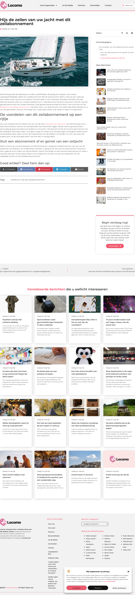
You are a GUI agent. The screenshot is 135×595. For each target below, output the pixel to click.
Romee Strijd (109, 536)
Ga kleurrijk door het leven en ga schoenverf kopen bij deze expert (15, 374)
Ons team (51, 528)
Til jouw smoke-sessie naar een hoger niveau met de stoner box (118, 322)
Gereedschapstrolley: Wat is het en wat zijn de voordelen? (84, 322)
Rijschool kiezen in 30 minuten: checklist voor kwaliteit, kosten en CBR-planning (113, 144)
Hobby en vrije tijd (9, 29)
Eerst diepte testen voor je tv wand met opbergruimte (111, 128)
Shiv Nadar (108, 550)
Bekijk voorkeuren (119, 588)
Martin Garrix (90, 550)
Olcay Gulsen (91, 538)
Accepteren (76, 588)
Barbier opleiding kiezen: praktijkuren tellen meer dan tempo (117, 119)
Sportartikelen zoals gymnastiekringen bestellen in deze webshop (50, 322)
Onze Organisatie (48, 5)
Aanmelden (95, 5)
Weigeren (97, 588)
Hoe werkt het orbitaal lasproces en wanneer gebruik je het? (119, 71)
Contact (108, 5)
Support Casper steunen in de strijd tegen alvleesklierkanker (118, 99)
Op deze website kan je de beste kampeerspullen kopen (118, 425)
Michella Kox (127, 541)
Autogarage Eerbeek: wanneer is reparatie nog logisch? (119, 80)
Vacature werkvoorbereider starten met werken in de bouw (119, 150)
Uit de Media (52, 540)
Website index (53, 558)
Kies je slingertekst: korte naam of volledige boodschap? (119, 179)
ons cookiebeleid (109, 581)
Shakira (107, 558)
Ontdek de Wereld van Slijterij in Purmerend (119, 90)
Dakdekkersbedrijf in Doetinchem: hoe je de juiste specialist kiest (120, 189)
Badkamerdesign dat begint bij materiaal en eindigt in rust (118, 198)
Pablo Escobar (91, 536)
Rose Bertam (128, 538)
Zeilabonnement (37, 180)
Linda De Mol (91, 553)
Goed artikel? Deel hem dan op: (113, 58)
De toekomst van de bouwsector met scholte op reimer (119, 170)
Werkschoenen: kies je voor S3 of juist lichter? (119, 109)
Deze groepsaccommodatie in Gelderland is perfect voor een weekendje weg (50, 477)
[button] (128, 571)
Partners (81, 5)
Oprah (106, 555)
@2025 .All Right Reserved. (17, 587)
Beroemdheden (54, 536)
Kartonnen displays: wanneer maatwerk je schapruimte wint (118, 134)
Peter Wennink (128, 536)
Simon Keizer (109, 547)
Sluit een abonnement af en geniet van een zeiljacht (117, 53)
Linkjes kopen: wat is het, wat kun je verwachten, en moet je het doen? (53, 567)
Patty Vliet (127, 550)
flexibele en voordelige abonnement (15, 107)
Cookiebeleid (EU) (53, 553)
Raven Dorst (108, 553)
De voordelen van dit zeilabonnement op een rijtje (116, 48)
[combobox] (128, 5)
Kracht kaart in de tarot (82, 475)
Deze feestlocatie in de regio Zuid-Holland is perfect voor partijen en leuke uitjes (119, 374)
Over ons (51, 524)
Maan (88, 547)
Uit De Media (67, 5)
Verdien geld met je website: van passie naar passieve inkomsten (52, 582)
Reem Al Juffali (110, 544)
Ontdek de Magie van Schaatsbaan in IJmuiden (120, 160)
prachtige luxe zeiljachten (55, 124)
